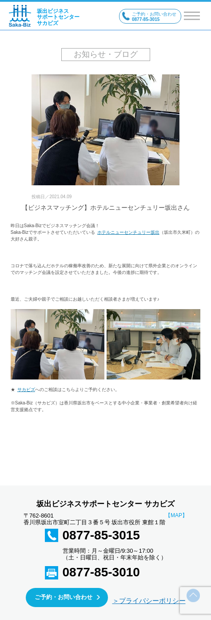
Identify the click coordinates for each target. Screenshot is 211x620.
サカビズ (26, 389)
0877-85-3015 (101, 535)
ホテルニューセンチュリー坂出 (128, 232)
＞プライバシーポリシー (149, 600)
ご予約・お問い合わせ (63, 597)
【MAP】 (176, 515)
